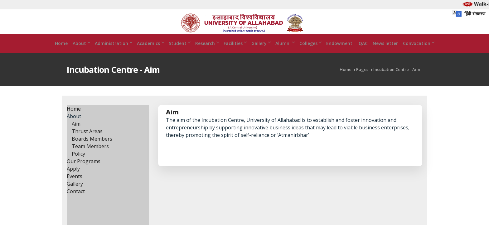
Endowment (339, 52)
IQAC (362, 52)
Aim (76, 132)
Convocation (418, 52)
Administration (113, 52)
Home (61, 52)
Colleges (310, 52)
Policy (78, 162)
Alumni (284, 52)
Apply (73, 177)
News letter (385, 52)
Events (74, 184)
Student (179, 52)
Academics (150, 52)
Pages (362, 78)
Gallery (260, 52)
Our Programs (83, 169)
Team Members (90, 154)
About (81, 52)
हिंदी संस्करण (468, 14)
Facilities (235, 52)
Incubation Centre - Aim (396, 78)
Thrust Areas (87, 139)
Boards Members (92, 147)
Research (207, 52)
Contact (76, 199)
